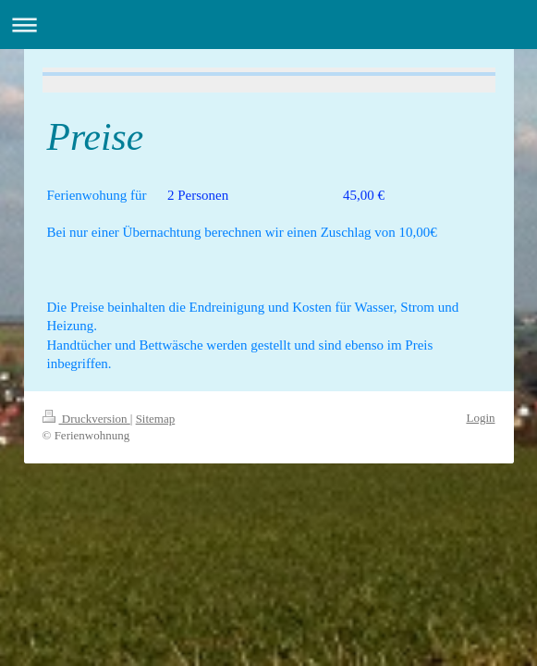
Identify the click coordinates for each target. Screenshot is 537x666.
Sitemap (156, 419)
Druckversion (86, 419)
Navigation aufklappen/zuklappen (268, 24)
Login (480, 418)
